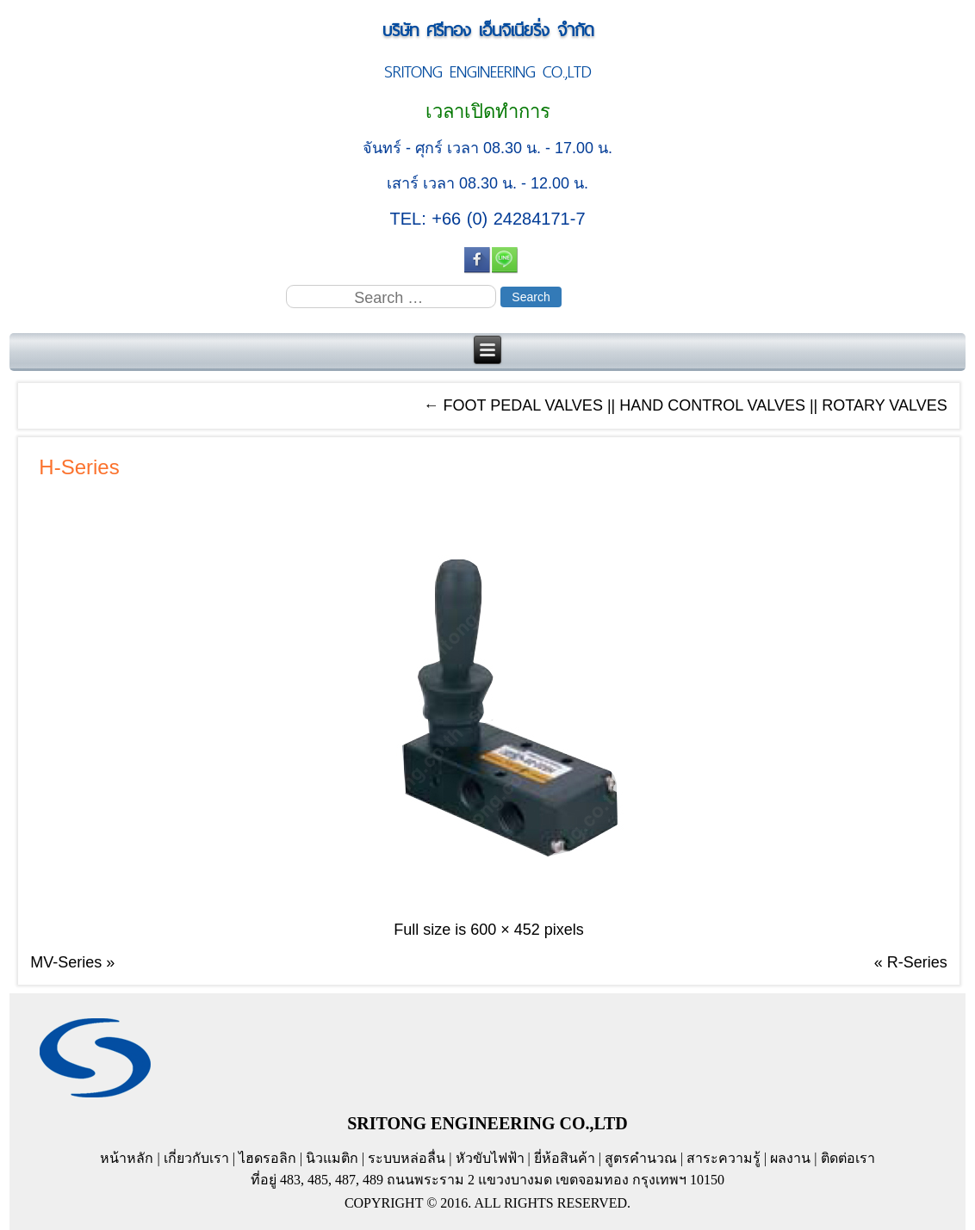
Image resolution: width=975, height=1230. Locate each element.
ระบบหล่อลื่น (406, 1158)
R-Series (917, 962)
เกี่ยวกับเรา (196, 1158)
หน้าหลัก (126, 1158)
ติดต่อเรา (848, 1158)
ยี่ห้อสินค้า (564, 1158)
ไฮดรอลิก (267, 1158)
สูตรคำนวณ (641, 1158)
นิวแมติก (332, 1158)
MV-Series (66, 962)
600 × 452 (505, 929)
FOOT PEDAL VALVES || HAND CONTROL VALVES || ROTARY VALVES (685, 405)
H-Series (79, 467)
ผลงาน (790, 1158)
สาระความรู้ (723, 1158)
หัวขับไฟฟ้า (490, 1158)
